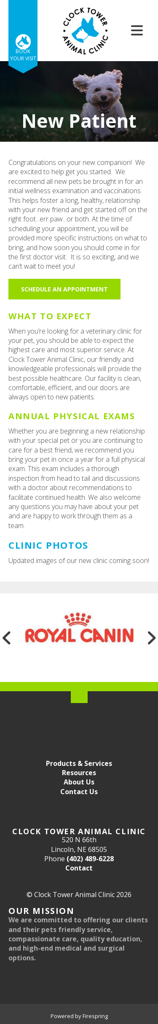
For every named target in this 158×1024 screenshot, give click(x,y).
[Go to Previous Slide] (6, 638)
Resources (79, 772)
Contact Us (79, 791)
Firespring (95, 1016)
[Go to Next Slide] (151, 638)
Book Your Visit (23, 55)
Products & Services (79, 763)
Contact (79, 868)
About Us (79, 782)
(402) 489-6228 (90, 858)
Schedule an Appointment (64, 289)
